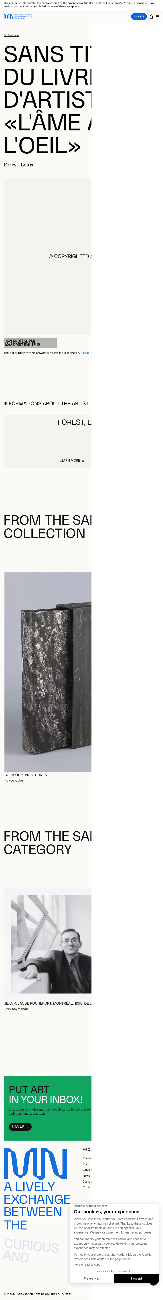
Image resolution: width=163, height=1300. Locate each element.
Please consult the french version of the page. (112, 353)
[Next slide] (154, 555)
